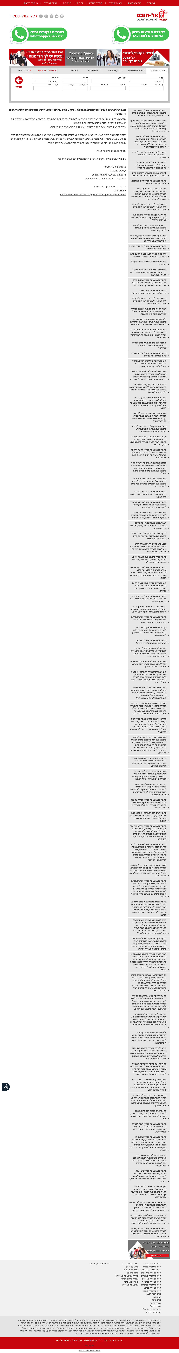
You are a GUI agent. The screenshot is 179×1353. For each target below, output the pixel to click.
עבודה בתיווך (155, 1303)
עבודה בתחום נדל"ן (130, 1264)
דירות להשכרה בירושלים (151, 1276)
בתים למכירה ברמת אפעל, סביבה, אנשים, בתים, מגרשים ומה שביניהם (148, 354)
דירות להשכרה (154, 1285)
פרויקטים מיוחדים (130, 1270)
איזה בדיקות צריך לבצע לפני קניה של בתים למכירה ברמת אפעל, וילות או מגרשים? (148, 255)
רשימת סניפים (115, 3)
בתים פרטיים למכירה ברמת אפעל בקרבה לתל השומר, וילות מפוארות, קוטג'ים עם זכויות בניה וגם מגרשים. (149, 207)
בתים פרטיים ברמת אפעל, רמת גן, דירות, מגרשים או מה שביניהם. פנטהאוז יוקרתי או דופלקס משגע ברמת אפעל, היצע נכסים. (148, 609)
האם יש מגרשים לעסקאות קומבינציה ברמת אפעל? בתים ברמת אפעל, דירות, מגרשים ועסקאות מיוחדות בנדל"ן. (148, 664)
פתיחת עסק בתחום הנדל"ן (127, 1276)
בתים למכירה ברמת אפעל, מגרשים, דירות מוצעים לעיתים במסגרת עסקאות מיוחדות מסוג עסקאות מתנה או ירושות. (148, 619)
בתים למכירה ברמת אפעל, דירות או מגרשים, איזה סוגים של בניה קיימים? (151, 641)
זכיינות (80, 3)
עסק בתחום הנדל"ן (130, 1285)
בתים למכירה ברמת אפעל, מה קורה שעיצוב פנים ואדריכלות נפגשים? (147, 247)
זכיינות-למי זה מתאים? (152, 1309)
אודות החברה (134, 3)
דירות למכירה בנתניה (152, 1288)
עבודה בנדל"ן (155, 1306)
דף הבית (151, 3)
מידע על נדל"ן (132, 1267)
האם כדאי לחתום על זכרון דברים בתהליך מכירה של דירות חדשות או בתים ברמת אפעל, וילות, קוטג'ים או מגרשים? (149, 363)
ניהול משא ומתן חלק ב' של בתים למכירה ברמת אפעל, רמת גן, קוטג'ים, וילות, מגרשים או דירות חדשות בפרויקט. (149, 429)
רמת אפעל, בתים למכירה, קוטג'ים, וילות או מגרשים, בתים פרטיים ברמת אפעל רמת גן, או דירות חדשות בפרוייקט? (148, 238)
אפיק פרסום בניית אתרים (89, 1350)
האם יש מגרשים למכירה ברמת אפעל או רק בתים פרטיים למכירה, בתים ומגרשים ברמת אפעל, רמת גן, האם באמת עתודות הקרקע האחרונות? (148, 334)
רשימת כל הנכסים (153, 1312)
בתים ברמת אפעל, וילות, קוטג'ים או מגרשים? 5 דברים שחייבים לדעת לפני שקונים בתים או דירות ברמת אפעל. (150, 165)
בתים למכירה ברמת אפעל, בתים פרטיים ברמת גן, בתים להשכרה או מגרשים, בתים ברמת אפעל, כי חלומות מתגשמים (149, 113)
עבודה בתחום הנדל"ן (129, 1279)
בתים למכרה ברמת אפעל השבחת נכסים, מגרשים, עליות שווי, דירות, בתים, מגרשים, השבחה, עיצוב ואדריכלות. (149, 559)
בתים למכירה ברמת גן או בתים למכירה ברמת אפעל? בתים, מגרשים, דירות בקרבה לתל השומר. (148, 494)
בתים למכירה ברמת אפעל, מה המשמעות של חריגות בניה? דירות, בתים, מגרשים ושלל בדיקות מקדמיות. (148, 598)
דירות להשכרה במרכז (152, 1267)
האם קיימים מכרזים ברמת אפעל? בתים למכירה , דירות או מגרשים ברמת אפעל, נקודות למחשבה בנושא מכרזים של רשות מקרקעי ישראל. (149, 417)
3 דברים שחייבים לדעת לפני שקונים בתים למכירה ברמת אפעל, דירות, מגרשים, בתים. (148, 174)
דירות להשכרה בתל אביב (150, 1270)
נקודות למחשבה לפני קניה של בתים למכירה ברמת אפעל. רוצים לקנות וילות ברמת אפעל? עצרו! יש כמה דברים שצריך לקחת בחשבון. (149, 631)
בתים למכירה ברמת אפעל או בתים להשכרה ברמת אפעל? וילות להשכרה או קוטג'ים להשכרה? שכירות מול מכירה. (148, 504)
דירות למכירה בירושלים (151, 1279)
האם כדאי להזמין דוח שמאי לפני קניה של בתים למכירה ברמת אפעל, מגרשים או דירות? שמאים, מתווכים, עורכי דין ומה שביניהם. (149, 587)
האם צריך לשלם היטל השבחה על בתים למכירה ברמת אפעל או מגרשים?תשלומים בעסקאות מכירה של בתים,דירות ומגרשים (148, 515)
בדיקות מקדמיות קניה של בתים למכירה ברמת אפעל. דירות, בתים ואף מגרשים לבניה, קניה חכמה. (149, 228)
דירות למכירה (155, 1282)
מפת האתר (89, 1346)
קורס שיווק (156, 1300)
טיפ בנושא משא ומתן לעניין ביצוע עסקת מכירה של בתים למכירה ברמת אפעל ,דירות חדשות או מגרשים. (148, 272)
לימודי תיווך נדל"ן (131, 1282)
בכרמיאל (145, 1282)
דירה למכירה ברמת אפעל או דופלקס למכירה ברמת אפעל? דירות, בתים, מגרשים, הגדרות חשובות (147, 525)
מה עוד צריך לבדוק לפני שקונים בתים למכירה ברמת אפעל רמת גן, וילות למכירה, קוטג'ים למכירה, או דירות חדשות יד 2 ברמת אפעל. (148, 1115)
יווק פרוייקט (132, 1273)
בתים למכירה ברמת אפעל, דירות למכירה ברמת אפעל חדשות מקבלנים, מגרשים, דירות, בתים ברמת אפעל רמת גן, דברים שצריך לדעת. (149, 1128)
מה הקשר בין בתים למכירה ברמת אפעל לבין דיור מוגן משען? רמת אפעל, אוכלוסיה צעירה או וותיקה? (148, 217)
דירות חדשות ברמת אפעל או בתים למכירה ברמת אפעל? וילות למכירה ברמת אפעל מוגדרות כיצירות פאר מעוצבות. (148, 311)
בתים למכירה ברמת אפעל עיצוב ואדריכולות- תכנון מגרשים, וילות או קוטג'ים (148, 291)
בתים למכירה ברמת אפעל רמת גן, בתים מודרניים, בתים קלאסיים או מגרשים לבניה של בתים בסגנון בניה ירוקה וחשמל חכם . (149, 282)
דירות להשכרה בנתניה (152, 1291)
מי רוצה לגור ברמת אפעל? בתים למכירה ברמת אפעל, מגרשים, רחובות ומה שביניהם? (149, 154)
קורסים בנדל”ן (96, 3)
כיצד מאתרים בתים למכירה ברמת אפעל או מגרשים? (148, 263)
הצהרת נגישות (31, 3)
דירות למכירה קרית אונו (100, 1264)
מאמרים (67, 3)
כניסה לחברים (50, 3)
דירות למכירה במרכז (152, 1264)
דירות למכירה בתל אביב (151, 1273)
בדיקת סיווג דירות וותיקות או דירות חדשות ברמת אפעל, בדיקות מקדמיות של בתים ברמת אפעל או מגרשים (149, 536)
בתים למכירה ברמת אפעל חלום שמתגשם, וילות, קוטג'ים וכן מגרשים (148, 182)
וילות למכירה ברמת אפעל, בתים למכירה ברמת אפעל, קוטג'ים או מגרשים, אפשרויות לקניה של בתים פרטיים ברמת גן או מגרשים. (148, 321)
